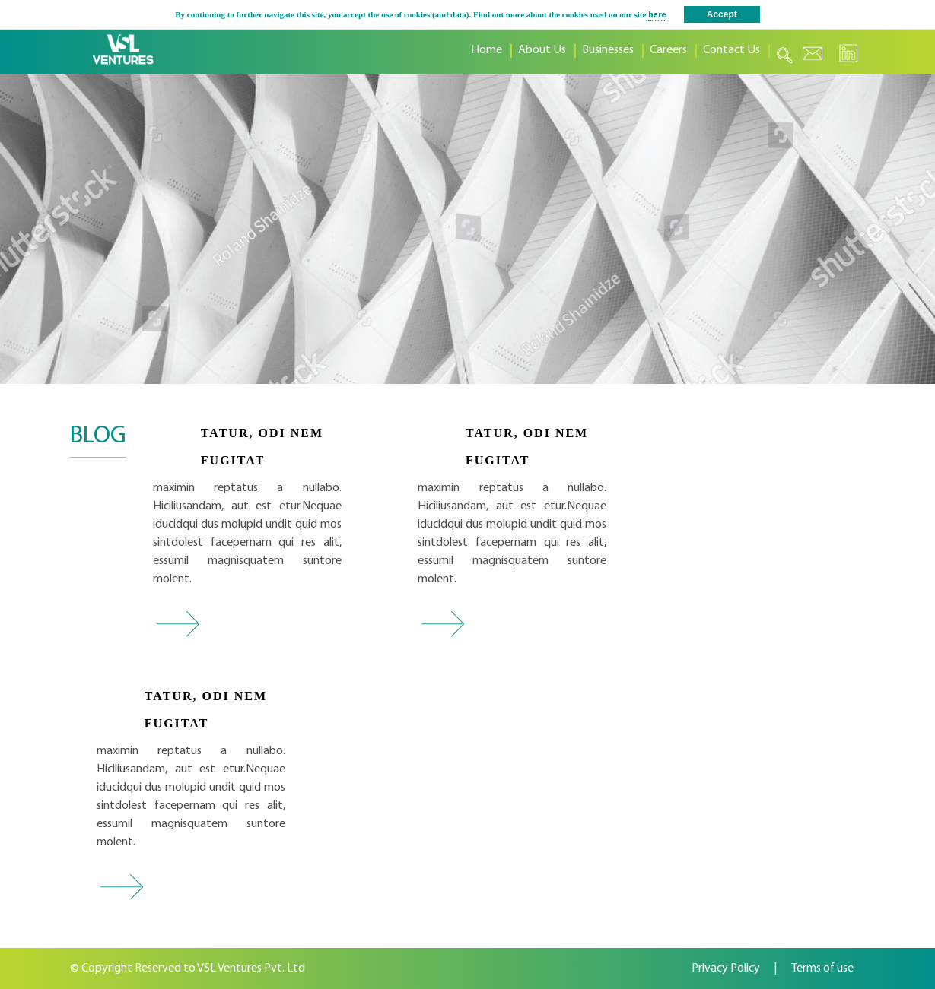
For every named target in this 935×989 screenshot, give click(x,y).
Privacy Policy (726, 968)
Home (486, 50)
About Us (542, 50)
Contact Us (731, 50)
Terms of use (822, 968)
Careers (668, 50)
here (657, 15)
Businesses (608, 50)
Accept (722, 14)
